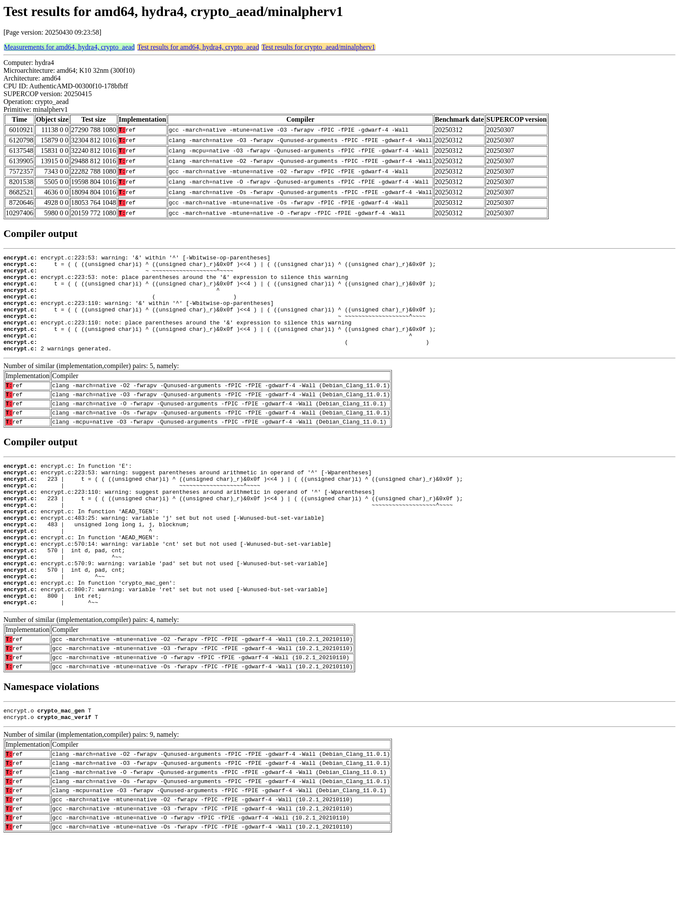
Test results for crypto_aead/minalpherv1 (318, 47)
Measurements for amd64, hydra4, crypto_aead (69, 47)
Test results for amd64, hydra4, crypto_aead (198, 47)
